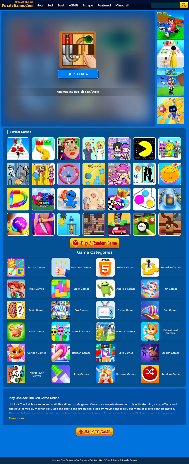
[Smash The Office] (68, 189)
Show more (16, 418)
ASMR (73, 5)
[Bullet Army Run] (43, 138)
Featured (104, 5)
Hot (50, 5)
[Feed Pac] (144, 138)
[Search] (165, 5)
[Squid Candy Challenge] (169, 164)
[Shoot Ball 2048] (119, 189)
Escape (88, 5)
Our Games (67, 460)
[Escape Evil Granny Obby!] (68, 138)
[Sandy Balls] (119, 214)
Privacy (115, 460)
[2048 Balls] (18, 214)
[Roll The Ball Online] (169, 214)
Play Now (78, 74)
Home (55, 460)
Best (61, 5)
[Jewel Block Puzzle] (94, 214)
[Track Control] (169, 189)
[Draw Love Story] (94, 138)
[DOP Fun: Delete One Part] (43, 164)
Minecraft (122, 5)
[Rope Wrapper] (144, 189)
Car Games (81, 460)
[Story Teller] (94, 189)
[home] (17, 5)
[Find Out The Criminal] (43, 214)
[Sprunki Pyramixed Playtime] (43, 189)
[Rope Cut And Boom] (94, 164)
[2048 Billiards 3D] (144, 214)
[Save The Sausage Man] (68, 164)
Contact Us (96, 460)
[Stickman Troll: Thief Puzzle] (18, 164)
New (40, 5)
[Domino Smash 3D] (18, 189)
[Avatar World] (119, 164)
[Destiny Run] (18, 138)
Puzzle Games (129, 460)
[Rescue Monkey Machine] (68, 214)
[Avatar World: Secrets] (119, 138)
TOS (106, 460)
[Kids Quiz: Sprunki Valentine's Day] (169, 138)
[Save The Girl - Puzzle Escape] (144, 164)
